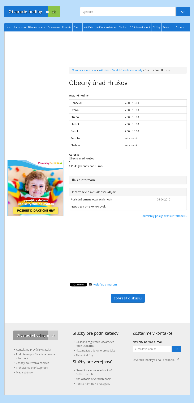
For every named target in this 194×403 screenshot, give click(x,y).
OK (183, 11)
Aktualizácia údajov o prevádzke (95, 350)
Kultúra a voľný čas (106, 27)
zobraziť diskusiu (128, 298)
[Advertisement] (128, 49)
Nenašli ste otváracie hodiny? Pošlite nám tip (94, 372)
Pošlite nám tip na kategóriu (93, 383)
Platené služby (84, 355)
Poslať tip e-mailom (105, 284)
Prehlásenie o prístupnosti (32, 367)
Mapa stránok (24, 372)
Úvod (8, 27)
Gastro (77, 27)
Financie (66, 27)
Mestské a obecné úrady (127, 70)
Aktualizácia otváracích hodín (93, 379)
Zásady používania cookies (32, 363)
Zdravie (179, 27)
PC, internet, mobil (140, 27)
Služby (156, 27)
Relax (166, 27)
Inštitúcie (104, 70)
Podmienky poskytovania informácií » (164, 216)
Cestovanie (53, 27)
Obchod (123, 27)
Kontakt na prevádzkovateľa (33, 349)
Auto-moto (20, 27)
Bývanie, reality (36, 27)
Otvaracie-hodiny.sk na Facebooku (156, 360)
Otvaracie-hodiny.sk (84, 70)
